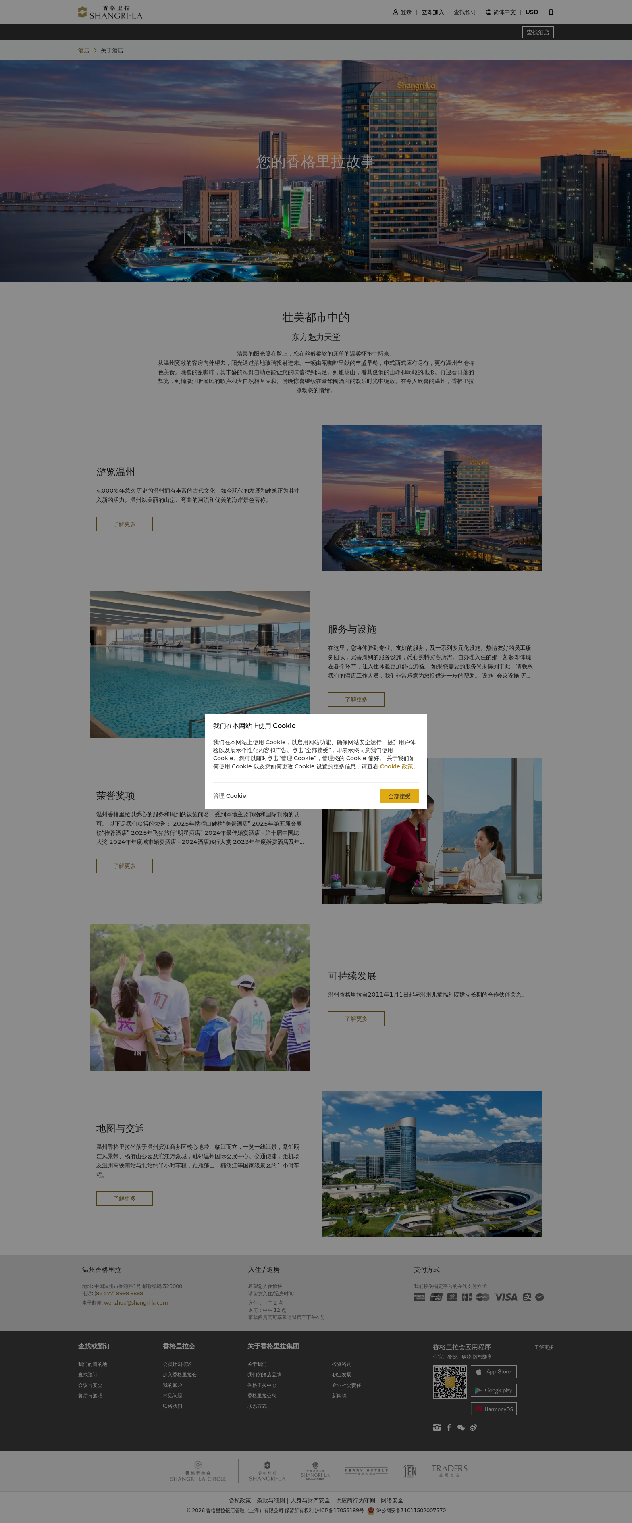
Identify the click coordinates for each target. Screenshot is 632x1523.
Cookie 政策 (396, 766)
